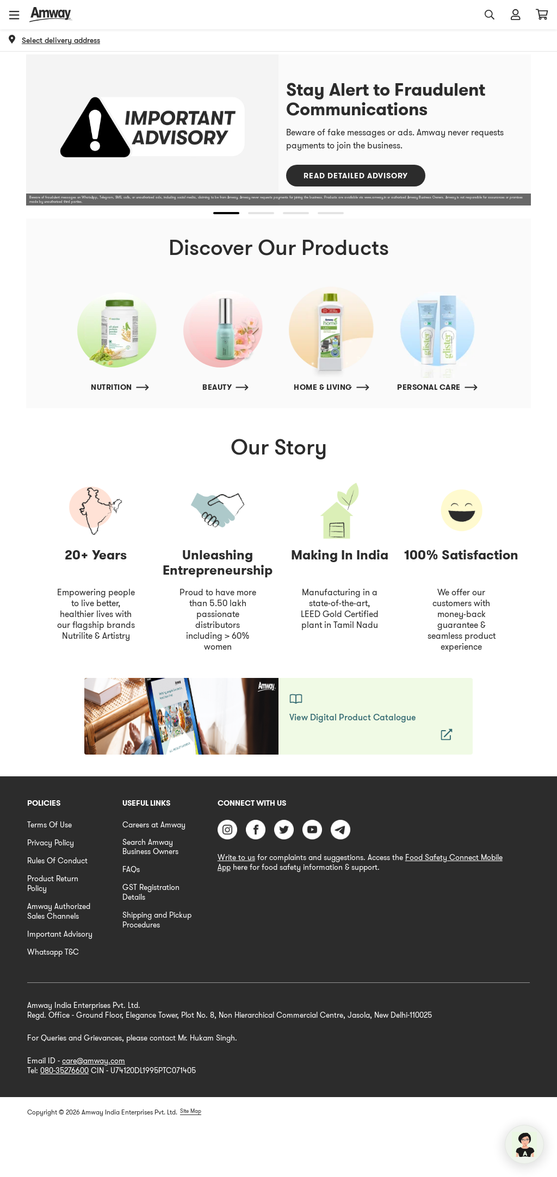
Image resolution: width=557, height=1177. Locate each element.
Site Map (190, 1110)
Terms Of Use (49, 825)
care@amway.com (93, 1061)
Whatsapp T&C (53, 952)
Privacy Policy (50, 843)
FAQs (131, 869)
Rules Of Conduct (57, 860)
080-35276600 (64, 1070)
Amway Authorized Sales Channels (58, 911)
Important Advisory (59, 934)
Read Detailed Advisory (356, 175)
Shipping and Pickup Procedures (156, 920)
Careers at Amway (153, 825)
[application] (524, 1144)
